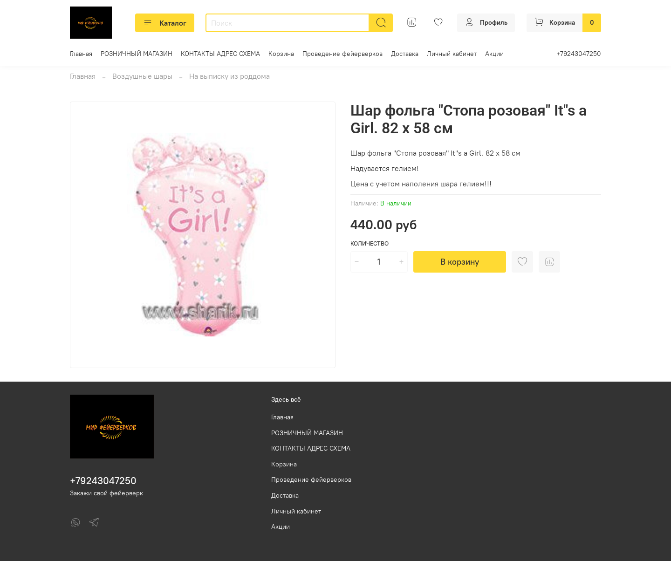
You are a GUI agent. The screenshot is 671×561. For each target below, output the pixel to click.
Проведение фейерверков (342, 53)
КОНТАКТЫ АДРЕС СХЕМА (220, 53)
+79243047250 (578, 53)
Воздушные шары (142, 76)
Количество (369, 243)
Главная (81, 53)
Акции (494, 53)
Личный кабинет (452, 53)
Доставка (404, 53)
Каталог (164, 22)
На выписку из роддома (229, 76)
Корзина (281, 53)
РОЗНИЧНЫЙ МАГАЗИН (136, 53)
